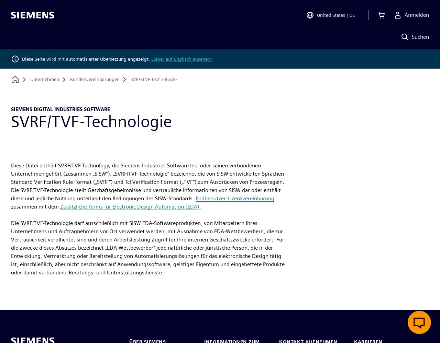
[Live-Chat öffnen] (419, 322)
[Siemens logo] (32, 15)
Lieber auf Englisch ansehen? (181, 59)
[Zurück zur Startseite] (15, 79)
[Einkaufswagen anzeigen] (381, 15)
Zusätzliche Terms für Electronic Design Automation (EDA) (129, 206)
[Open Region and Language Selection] (330, 15)
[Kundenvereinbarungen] (95, 79)
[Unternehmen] (44, 79)
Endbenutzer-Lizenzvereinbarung (235, 198)
